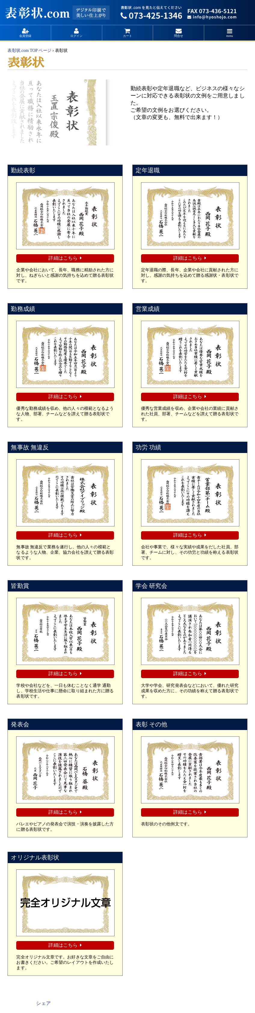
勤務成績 (23, 308)
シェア (43, 1001)
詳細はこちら (62, 258)
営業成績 (148, 308)
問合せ (178, 35)
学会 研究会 (151, 585)
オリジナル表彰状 (35, 856)
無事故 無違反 (30, 446)
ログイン (76, 35)
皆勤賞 (20, 585)
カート (127, 35)
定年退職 (148, 170)
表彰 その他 (151, 723)
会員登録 (25, 35)
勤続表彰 (23, 170)
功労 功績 (148, 446)
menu (229, 35)
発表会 (20, 723)
